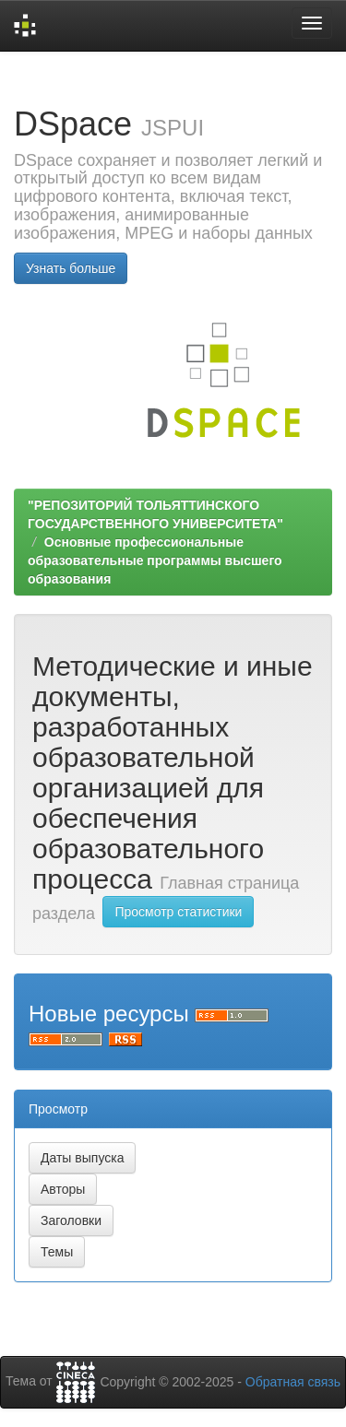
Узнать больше (70, 268)
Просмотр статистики (178, 911)
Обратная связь (292, 1381)
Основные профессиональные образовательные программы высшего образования (155, 560)
